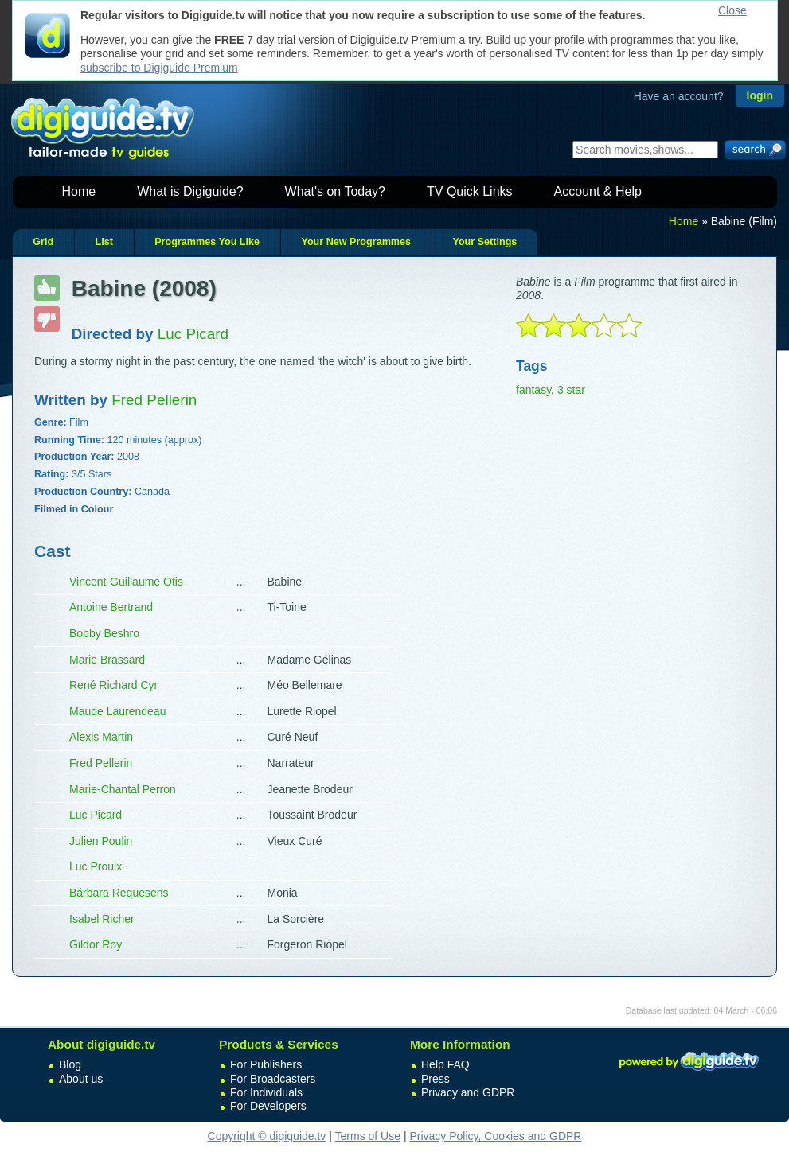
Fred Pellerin (100, 763)
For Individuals (266, 1092)
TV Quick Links (470, 191)
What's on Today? (335, 191)
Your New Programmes (356, 241)
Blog (70, 1064)
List (103, 241)
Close (732, 10)
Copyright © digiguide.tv (267, 1136)
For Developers (268, 1105)
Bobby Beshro (104, 633)
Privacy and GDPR (467, 1092)
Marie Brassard (107, 659)
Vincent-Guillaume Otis (126, 581)
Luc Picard (95, 814)
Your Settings (484, 241)
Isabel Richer (102, 919)
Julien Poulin (100, 841)
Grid (43, 241)
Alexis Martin (101, 736)
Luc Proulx (95, 866)
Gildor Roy (95, 944)
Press (435, 1078)
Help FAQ (445, 1064)
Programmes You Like (207, 241)
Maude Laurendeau (117, 711)
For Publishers (266, 1064)
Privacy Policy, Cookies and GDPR (495, 1136)
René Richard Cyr (113, 685)
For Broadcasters (272, 1078)
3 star (571, 389)
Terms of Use (367, 1136)
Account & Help (598, 191)
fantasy (533, 389)
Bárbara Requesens (119, 892)
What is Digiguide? (190, 191)
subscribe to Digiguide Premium (159, 67)
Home (79, 191)
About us (81, 1078)
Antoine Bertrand (111, 607)
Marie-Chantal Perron (122, 789)
